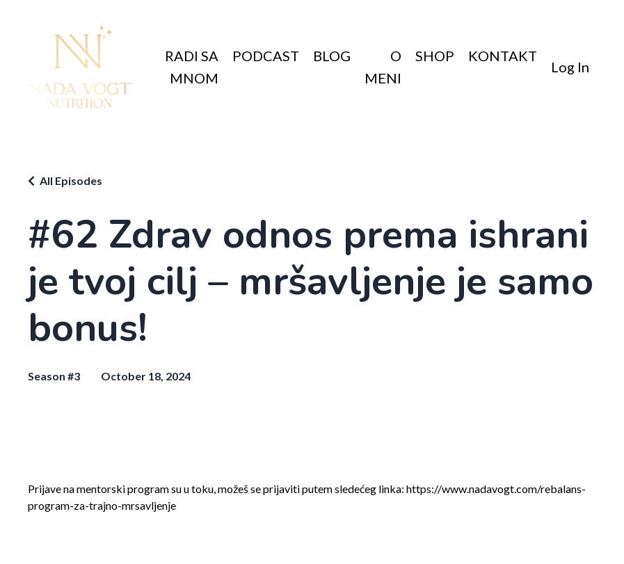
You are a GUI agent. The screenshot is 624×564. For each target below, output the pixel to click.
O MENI (383, 66)
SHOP (434, 55)
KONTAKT (502, 55)
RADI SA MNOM (191, 66)
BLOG (332, 55)
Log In (570, 66)
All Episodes (71, 180)
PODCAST (265, 55)
